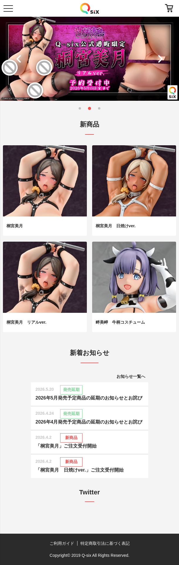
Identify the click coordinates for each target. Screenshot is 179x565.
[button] (20, 58)
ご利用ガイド (62, 543)
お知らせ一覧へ (130, 376)
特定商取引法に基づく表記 (105, 543)
